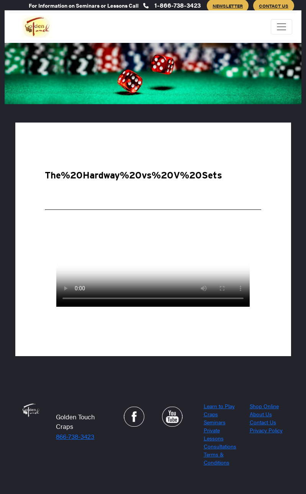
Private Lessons (214, 434)
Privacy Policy (266, 430)
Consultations (220, 446)
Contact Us (263, 422)
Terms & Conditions (216, 458)
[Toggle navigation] (281, 26)
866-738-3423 (75, 436)
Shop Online (264, 406)
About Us (261, 414)
